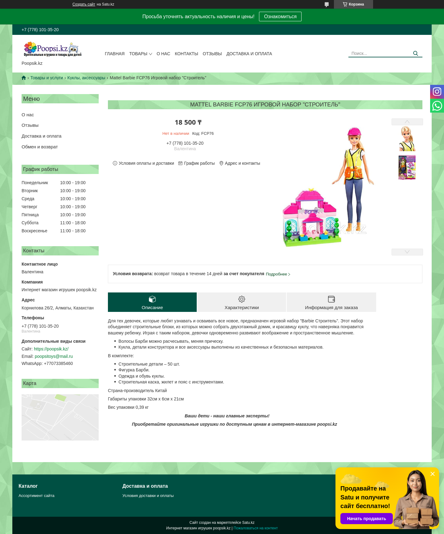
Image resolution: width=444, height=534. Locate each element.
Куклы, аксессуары (86, 78)
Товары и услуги (46, 78)
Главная (115, 53)
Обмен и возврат (40, 146)
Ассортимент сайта (36, 495)
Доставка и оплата (249, 53)
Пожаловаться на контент (256, 528)
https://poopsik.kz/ (51, 348)
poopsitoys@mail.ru (54, 356)
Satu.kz (248, 522)
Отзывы (212, 53)
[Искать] (415, 53)
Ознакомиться (280, 16)
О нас (163, 53)
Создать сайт (83, 4)
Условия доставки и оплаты (148, 495)
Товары (138, 53)
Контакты (186, 53)
